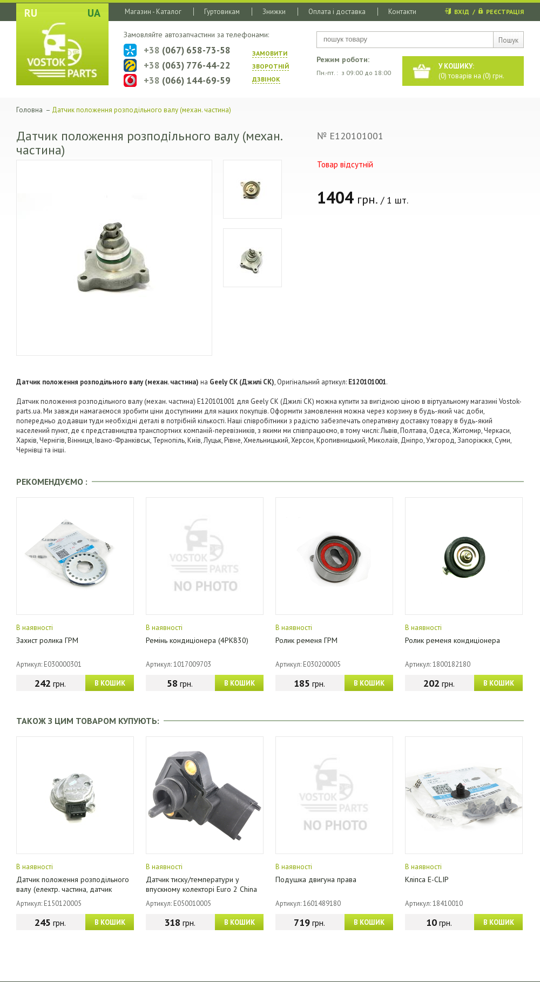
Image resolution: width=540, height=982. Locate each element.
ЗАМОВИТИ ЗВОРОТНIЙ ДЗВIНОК (270, 66)
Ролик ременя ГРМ (306, 640)
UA (93, 13)
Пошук (508, 40)
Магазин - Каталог (153, 11)
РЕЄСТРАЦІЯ (505, 12)
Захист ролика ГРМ (47, 640)
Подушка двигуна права (315, 879)
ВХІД (461, 12)
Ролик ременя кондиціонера (452, 640)
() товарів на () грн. (471, 71)
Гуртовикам (222, 11)
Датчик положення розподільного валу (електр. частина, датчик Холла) (72, 889)
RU (30, 13)
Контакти (402, 11)
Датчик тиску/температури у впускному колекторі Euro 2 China (201, 884)
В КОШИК (109, 683)
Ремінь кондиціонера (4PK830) (197, 640)
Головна (29, 109)
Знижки (274, 11)
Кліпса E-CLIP (427, 879)
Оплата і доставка (337, 11)
